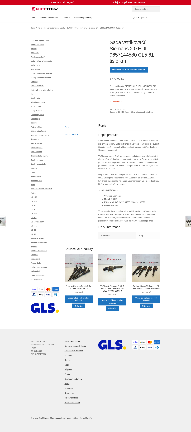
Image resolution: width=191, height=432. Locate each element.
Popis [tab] (67, 127)
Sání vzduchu (36, 143)
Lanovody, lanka (37, 115)
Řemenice (35, 139)
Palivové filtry (36, 127)
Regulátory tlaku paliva (40, 135)
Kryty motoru (36, 106)
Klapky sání (35, 98)
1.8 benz (34, 226)
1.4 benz (34, 201)
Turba (33, 172)
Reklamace (69, 393)
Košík (67, 365)
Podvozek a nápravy (39, 267)
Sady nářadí (35, 271)
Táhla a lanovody (38, 275)
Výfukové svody (37, 238)
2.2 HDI (33, 234)
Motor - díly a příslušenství (47, 28)
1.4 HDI (33, 205)
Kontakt (68, 360)
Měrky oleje (35, 119)
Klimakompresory (38, 102)
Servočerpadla (37, 148)
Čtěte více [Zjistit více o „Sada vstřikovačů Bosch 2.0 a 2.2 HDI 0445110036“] (79, 306)
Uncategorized (36, 279)
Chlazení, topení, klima (40, 40)
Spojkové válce (37, 160)
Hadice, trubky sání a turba (42, 90)
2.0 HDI (70, 28)
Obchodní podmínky (83, 18)
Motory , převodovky (39, 251)
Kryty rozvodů (36, 111)
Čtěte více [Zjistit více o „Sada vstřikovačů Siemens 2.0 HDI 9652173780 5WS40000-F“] (146, 306)
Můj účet (68, 369)
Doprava (66, 18)
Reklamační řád (71, 398)
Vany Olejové (36, 176)
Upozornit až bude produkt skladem (128, 70)
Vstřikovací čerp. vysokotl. (41, 189)
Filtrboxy (34, 82)
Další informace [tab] (71, 134)
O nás (67, 374)
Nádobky (34, 255)
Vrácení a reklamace (49, 18)
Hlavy (33, 94)
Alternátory (35, 69)
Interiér (33, 49)
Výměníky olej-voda (39, 242)
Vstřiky (62, 28)
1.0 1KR (34, 197)
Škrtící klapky (36, 152)
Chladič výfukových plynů (41, 73)
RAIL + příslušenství (39, 131)
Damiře (88, 418)
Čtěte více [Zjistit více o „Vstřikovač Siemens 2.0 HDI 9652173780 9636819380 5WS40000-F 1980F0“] (112, 308)
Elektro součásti (37, 45)
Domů (33, 18)
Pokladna (69, 388)
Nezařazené (35, 259)
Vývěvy (34, 247)
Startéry (34, 168)
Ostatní (34, 123)
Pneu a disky (36, 263)
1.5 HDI (33, 209)
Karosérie (35, 53)
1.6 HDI (33, 218)
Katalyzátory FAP (38, 57)
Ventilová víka (36, 181)
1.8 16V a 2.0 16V (37, 222)
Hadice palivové (37, 86)
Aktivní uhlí (35, 65)
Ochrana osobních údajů (75, 346)
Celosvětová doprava (74, 351)
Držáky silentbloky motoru (41, 78)
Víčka (33, 185)
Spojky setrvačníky (38, 164)
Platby (67, 384)
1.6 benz (34, 214)
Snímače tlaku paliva (39, 156)
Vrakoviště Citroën (72, 341)
